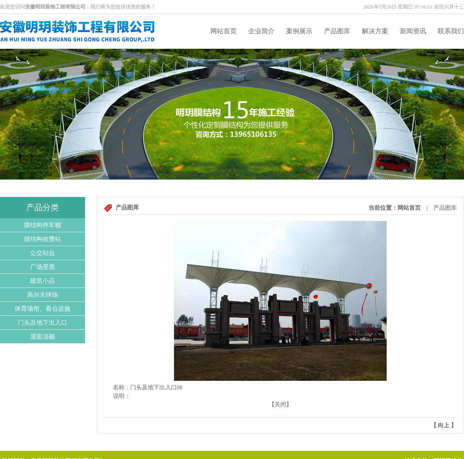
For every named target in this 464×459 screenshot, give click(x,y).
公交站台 (42, 253)
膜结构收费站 (42, 239)
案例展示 (299, 31)
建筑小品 (42, 280)
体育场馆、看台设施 (42, 308)
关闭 (280, 404)
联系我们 (451, 31)
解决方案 (375, 31)
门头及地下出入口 (42, 322)
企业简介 (261, 31)
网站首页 (223, 31)
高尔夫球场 (42, 294)
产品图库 (337, 31)
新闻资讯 (413, 31)
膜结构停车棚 (42, 225)
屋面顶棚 (42, 336)
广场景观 (42, 267)
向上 (443, 425)
